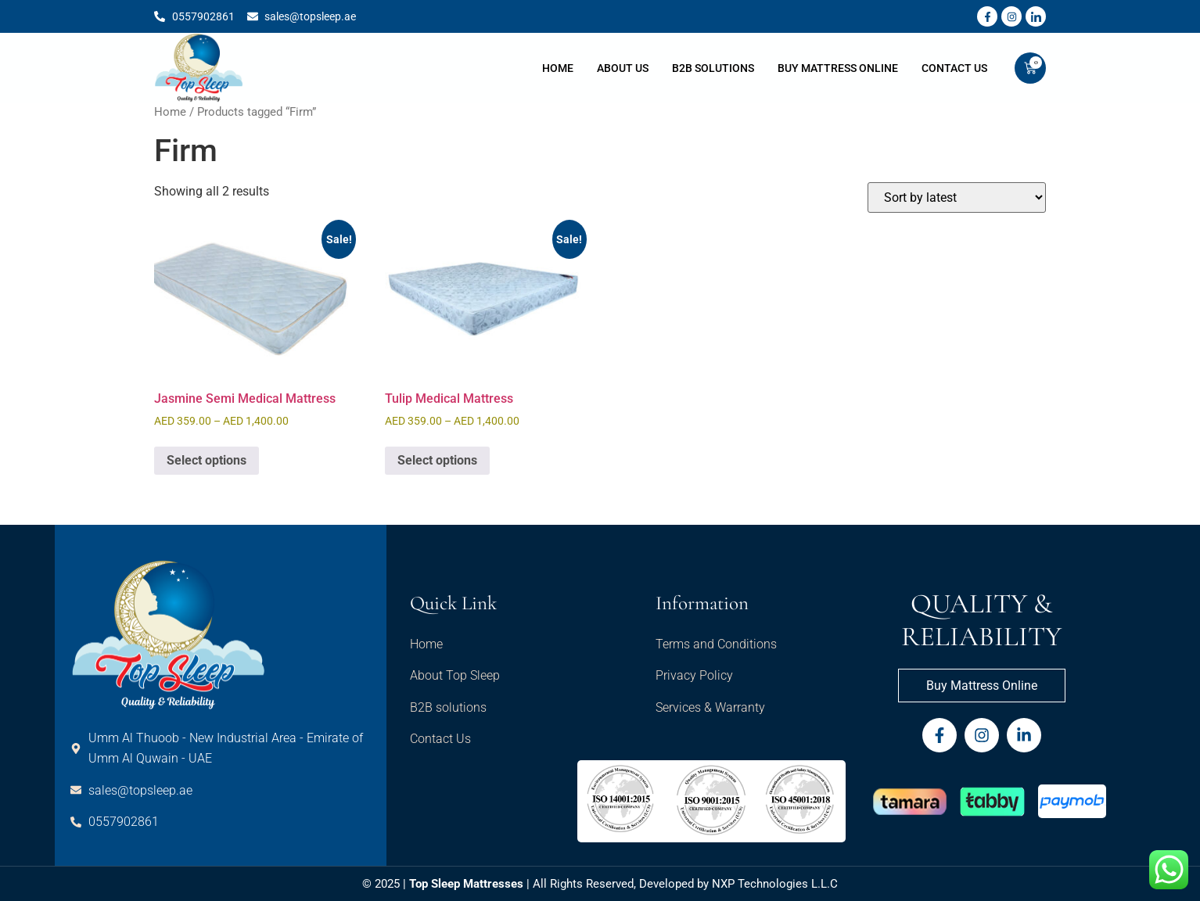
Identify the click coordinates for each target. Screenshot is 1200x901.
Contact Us (954, 68)
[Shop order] (957, 197)
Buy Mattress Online (838, 68)
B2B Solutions (713, 68)
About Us (623, 68)
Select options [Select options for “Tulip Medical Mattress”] (437, 460)
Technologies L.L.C (788, 884)
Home (557, 68)
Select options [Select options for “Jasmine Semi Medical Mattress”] (206, 460)
